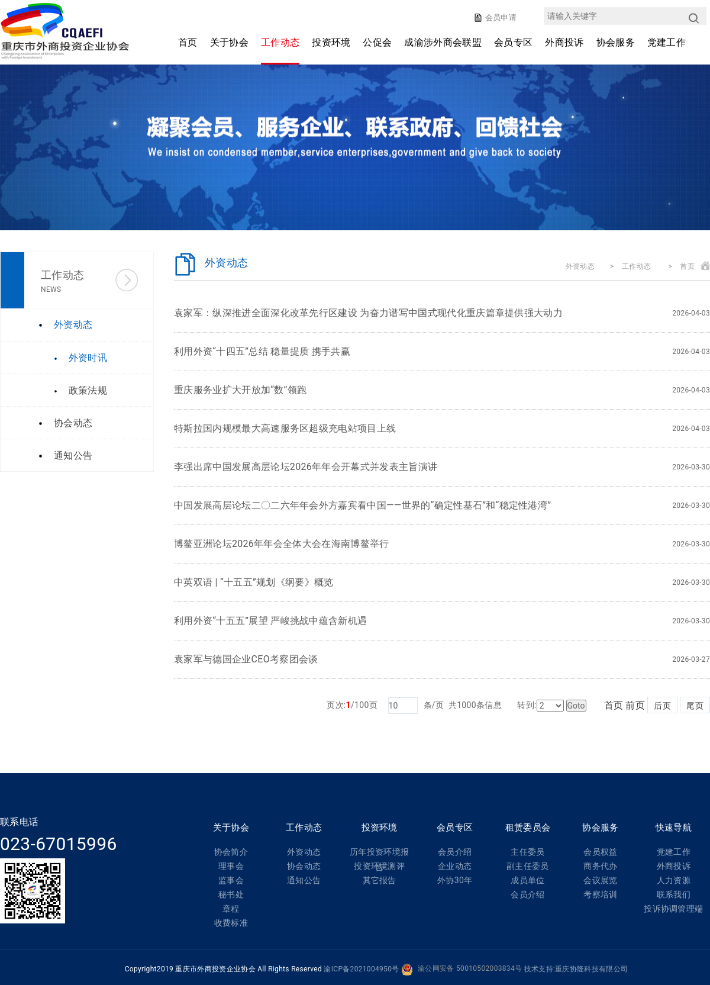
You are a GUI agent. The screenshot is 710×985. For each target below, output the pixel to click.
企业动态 (455, 866)
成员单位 (527, 880)
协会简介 (231, 852)
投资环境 (331, 42)
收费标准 (231, 923)
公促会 (377, 42)
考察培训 (600, 894)
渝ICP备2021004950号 (361, 969)
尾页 (694, 705)
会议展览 (600, 880)
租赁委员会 (528, 827)
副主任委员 (527, 866)
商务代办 (600, 866)
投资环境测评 (379, 866)
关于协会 (229, 42)
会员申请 (500, 17)
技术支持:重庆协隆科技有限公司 (576, 969)
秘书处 (231, 894)
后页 (662, 705)
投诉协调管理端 (673, 908)
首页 (188, 42)
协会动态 (304, 866)
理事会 (231, 866)
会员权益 (600, 852)
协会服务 (615, 42)
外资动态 (580, 266)
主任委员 (527, 852)
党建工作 (666, 42)
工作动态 (280, 42)
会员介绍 (455, 852)
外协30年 (454, 880)
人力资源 (673, 880)
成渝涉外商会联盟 (443, 42)
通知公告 (304, 880)
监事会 (231, 880)
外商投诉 (564, 42)
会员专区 (513, 42)
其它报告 (379, 880)
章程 (231, 908)
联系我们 (673, 894)
